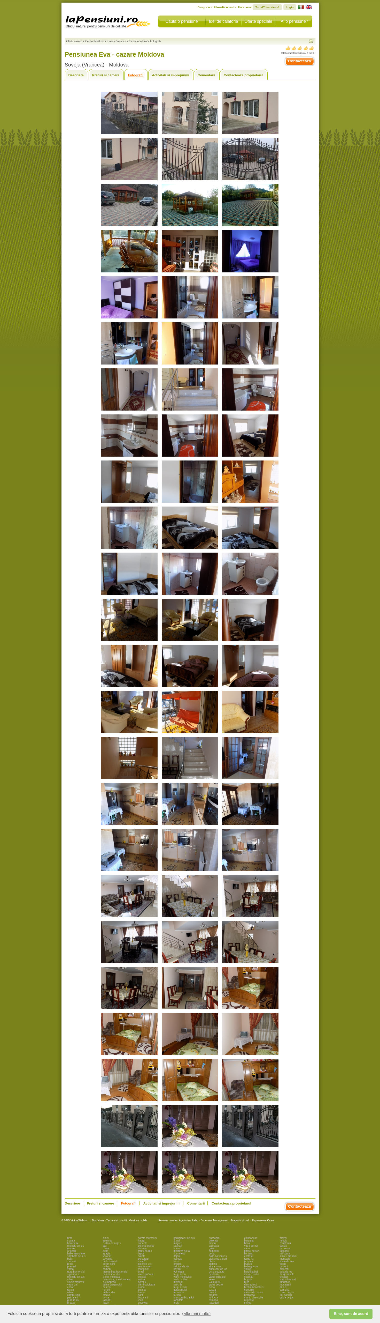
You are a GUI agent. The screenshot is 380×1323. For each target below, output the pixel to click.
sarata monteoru (147, 1238)
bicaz (177, 1261)
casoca (178, 1258)
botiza (106, 1266)
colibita (142, 1276)
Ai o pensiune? (294, 21)
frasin (106, 1302)
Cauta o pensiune (181, 21)
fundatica (285, 1282)
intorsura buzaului (184, 1297)
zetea (212, 1279)
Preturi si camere (106, 75)
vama (70, 1269)
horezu (142, 1282)
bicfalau (248, 1253)
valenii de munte (253, 1292)
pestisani (214, 1274)
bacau (247, 1243)
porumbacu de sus (184, 1238)
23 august (214, 1282)
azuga (212, 1289)
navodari (214, 1302)
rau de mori (144, 1266)
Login (290, 7)
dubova (142, 1248)
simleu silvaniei (288, 1256)
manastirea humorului (115, 1271)
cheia (106, 1248)
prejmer (248, 1261)
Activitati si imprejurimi (170, 75)
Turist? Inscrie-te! (267, 7)
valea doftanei (146, 1274)
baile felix (72, 1243)
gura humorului (76, 1271)
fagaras (213, 1295)
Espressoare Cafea (263, 1220)
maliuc (248, 1263)
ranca (70, 1289)
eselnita (107, 1240)
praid (70, 1263)
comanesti (179, 1253)
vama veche (216, 1284)
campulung (73, 1295)
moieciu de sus (76, 1276)
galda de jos (287, 1297)
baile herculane (76, 1253)
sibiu (70, 1279)
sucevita (143, 1302)
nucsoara (214, 1238)
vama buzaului (217, 1276)
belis (70, 1258)
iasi (105, 1245)
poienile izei (145, 1263)
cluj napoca (109, 1282)
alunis (283, 1287)
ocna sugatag (216, 1271)
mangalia (285, 1258)
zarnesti (71, 1261)
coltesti (213, 1263)
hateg (141, 1240)
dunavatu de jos (218, 1269)
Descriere (76, 75)
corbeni (107, 1269)
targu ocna (180, 1274)
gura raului (73, 1300)
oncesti (284, 1266)
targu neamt (180, 1287)
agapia (107, 1253)
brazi (141, 1271)
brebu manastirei (253, 1287)
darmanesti (250, 1284)
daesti (212, 1292)
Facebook (244, 7)
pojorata (213, 1240)
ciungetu (214, 1251)
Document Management (214, 1220)
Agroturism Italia (188, 1220)
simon (212, 1243)
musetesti (285, 1284)
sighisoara (73, 1274)
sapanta (143, 1243)
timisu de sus (251, 1251)
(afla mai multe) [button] (196, 1313)
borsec (177, 1248)
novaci (177, 1269)
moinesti (178, 1282)
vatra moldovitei (183, 1276)
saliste (141, 1256)
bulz (246, 1282)
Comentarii (206, 75)
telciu (283, 1263)
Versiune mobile (137, 1220)
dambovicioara (146, 1284)
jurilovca (214, 1297)
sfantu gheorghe (253, 1297)
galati (212, 1248)
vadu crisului (251, 1274)
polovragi (143, 1258)
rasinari (178, 1245)
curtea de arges (112, 1243)
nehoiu (284, 1240)
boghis (248, 1279)
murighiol (143, 1269)
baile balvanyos (218, 1256)
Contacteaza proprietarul (243, 75)
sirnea (247, 1302)
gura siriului (180, 1289)
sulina (141, 1279)
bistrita (142, 1289)
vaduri (247, 1248)
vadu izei (72, 1284)
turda (212, 1287)
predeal (71, 1266)
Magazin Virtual (240, 1220)
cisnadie (249, 1289)
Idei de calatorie (223, 21)
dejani (177, 1256)
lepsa (141, 1253)
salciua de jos (181, 1266)
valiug (247, 1269)
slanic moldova (111, 1276)
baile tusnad (110, 1261)
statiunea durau (218, 1258)
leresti (141, 1292)
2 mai (177, 1240)
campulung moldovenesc (117, 1279)
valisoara (285, 1253)
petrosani (72, 1297)
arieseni (71, 1251)
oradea (178, 1263)
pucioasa (285, 1248)
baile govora (251, 1266)
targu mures (145, 1251)
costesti (248, 1256)
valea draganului (112, 1284)
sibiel (106, 1238)
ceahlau (248, 1276)
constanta (285, 1243)
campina (285, 1289)
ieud (140, 1300)
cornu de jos (287, 1292)
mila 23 (142, 1261)
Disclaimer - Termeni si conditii (109, 1220)
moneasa (179, 1292)
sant (140, 1295)
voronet (107, 1256)
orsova (107, 1295)
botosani (143, 1297)
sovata (71, 1240)
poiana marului (111, 1274)
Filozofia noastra (225, 7)
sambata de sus (76, 1256)
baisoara (214, 1245)
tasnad (107, 1300)
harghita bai (251, 1271)
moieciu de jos (75, 1245)
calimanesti (250, 1238)
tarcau (177, 1295)
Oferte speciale (258, 21)
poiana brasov (146, 1245)
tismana (213, 1300)
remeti (106, 1289)
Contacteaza (299, 61)
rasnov (71, 1248)
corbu (212, 1253)
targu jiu (249, 1258)
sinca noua (215, 1266)
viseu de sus (287, 1261)
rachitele (178, 1300)
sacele (283, 1245)
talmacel (284, 1251)
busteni (107, 1287)
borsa (106, 1297)
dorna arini (109, 1263)
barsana (249, 1240)
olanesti (284, 1269)
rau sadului (286, 1295)
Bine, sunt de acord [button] (351, 1314)
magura (178, 1243)
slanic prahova (75, 1282)
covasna (107, 1258)
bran (70, 1238)
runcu (141, 1287)
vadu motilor (181, 1279)
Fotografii (135, 75)
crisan (70, 1287)
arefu (177, 1302)
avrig (105, 1251)
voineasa (179, 1271)
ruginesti (249, 1300)
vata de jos (286, 1271)
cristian (284, 1276)
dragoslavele (287, 1274)
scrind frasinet (288, 1279)
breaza (71, 1302)
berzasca (249, 1295)
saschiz (178, 1284)
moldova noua (182, 1251)
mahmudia (109, 1292)
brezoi (283, 1238)
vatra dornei (251, 1245)
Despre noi (205, 7)
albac (70, 1292)
